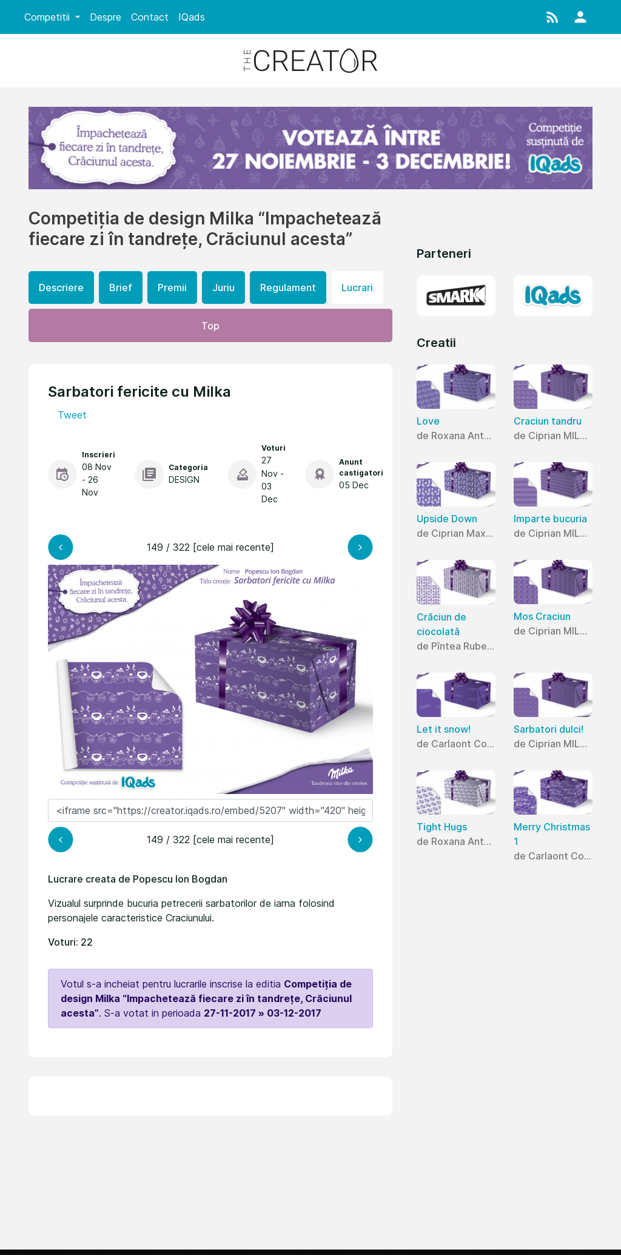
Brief (120, 287)
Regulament (288, 287)
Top (210, 326)
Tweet (72, 415)
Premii (172, 287)
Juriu (223, 287)
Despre (105, 17)
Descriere (61, 287)
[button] (552, 17)
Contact (150, 17)
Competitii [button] (48, 17)
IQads (191, 17)
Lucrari (357, 287)
